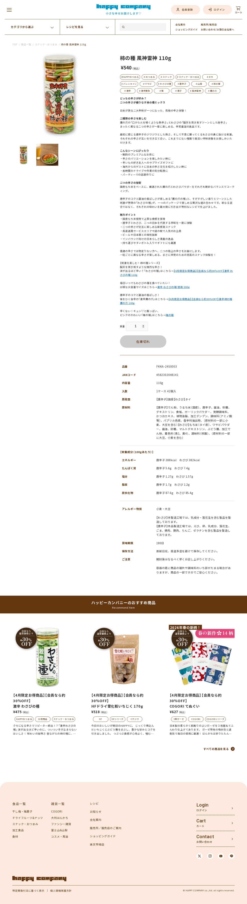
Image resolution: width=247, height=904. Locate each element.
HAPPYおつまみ (24, 718)
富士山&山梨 (59, 830)
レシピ (94, 803)
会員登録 (187, 9)
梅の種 (170, 315)
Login (202, 805)
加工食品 (18, 830)
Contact (205, 836)
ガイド (186, 29)
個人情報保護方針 (61, 890)
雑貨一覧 (58, 803)
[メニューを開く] (9, 9)
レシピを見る (74, 27)
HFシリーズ (118, 718)
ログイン (219, 9)
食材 (15, 836)
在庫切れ (143, 341)
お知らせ (95, 812)
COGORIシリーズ (215, 718)
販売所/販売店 (209, 24)
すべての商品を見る (216, 749)
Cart (201, 821)
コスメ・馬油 (59, 836)
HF (100, 718)
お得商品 (42, 718)
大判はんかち (59, 818)
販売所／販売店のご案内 (105, 828)
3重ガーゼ (179, 718)
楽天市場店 (97, 844)
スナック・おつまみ (46, 44)
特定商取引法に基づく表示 (28, 890)
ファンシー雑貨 (61, 824)
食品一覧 (19, 803)
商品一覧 (26, 44)
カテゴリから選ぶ (22, 27)
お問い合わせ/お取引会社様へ (217, 29)
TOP (15, 44)
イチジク (134, 718)
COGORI (195, 718)
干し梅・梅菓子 (22, 811)
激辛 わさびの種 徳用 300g (173, 287)
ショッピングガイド (103, 836)
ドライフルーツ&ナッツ (27, 818)
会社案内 (180, 24)
